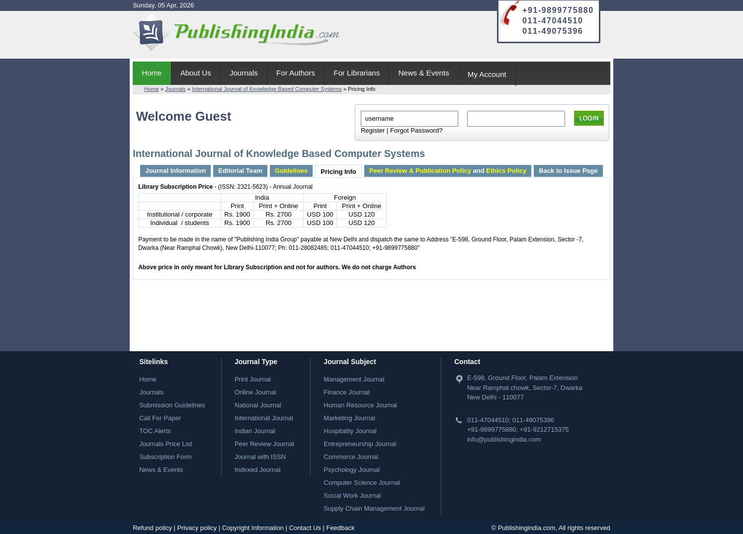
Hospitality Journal (350, 431)
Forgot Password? (416, 130)
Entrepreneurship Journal (360, 444)
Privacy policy (197, 528)
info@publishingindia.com (504, 439)
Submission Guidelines (172, 405)
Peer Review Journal (264, 444)
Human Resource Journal (360, 405)
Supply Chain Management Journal (374, 508)
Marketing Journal (349, 418)
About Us (195, 73)
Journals (244, 73)
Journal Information (175, 170)
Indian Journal (255, 431)
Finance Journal (347, 392)
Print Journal (253, 379)
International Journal (264, 418)
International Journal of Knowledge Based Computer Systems (267, 89)
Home (152, 73)
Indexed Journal (258, 469)
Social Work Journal (352, 495)
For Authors (295, 73)
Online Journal (255, 392)
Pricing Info (338, 171)
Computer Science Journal (362, 482)
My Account (487, 74)
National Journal (258, 405)
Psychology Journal (352, 469)
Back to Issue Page (568, 170)
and (447, 170)
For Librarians (356, 73)
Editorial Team (240, 170)
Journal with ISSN (260, 456)
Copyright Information (253, 528)
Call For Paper (160, 418)
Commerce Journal (351, 456)
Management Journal (354, 379)
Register (373, 130)
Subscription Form (165, 456)
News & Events (423, 73)
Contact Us (305, 528)
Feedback (340, 528)
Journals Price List (165, 444)
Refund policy (152, 528)
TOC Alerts (154, 431)
